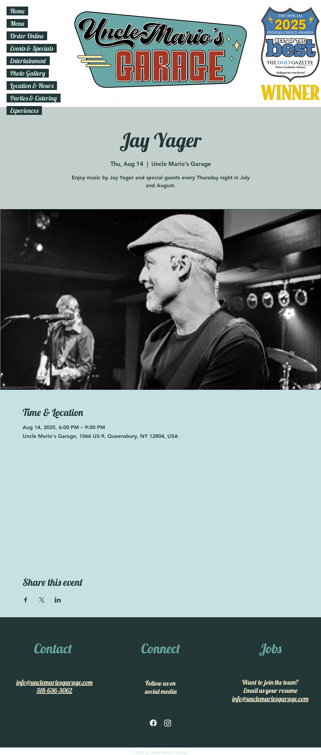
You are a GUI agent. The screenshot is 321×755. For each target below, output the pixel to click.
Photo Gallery (27, 73)
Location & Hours (31, 85)
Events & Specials (31, 48)
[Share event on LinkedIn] (58, 599)
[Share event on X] (42, 599)
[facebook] (153, 723)
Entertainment (28, 61)
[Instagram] (167, 723)
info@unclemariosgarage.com (54, 682)
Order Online (27, 36)
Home (17, 11)
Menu (17, 23)
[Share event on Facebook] (26, 599)
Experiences (24, 110)
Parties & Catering (33, 98)
